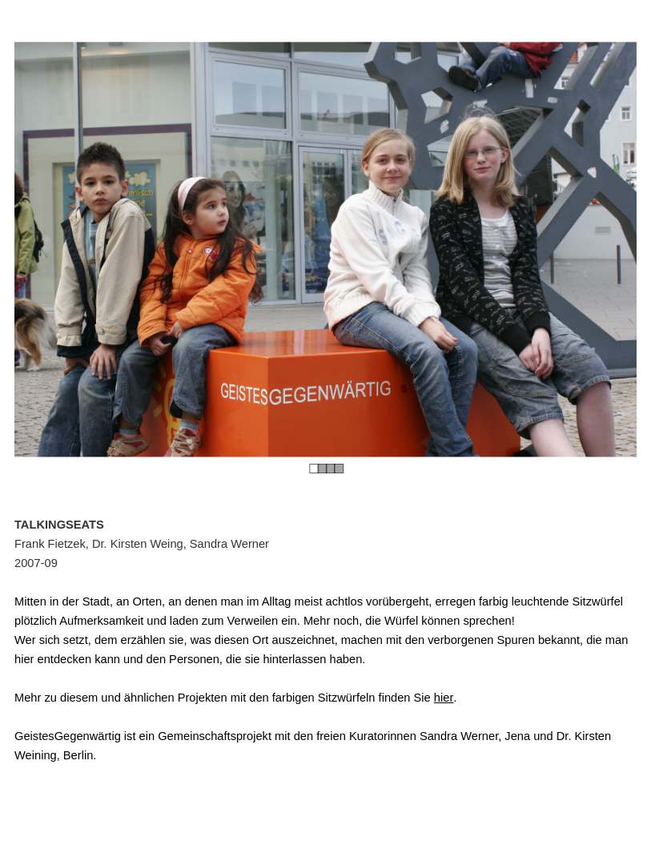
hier (443, 697)
